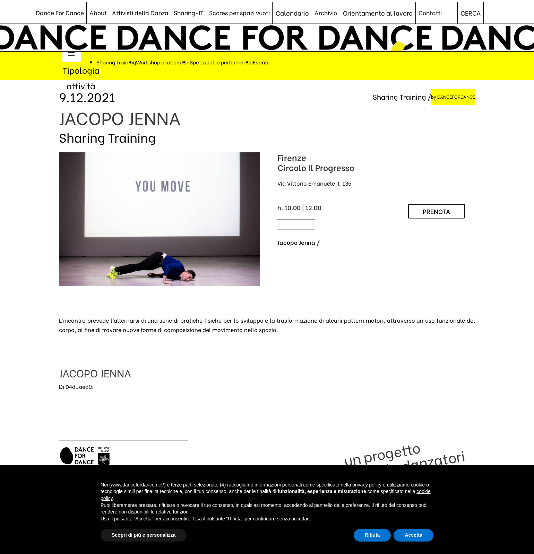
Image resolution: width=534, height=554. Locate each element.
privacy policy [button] (366, 485)
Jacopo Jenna (297, 243)
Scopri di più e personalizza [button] (143, 535)
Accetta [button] (413, 535)
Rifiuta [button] (372, 535)
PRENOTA (436, 212)
